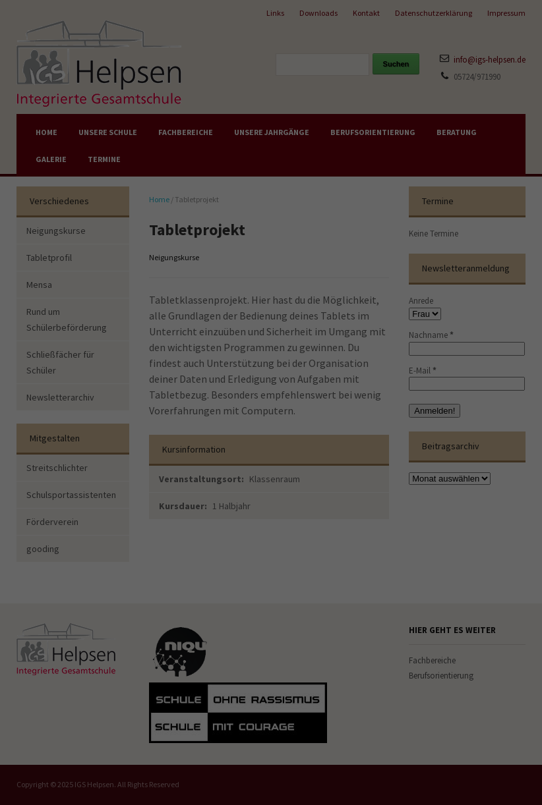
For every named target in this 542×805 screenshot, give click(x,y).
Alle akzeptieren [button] (152, 464)
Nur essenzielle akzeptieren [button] (271, 497)
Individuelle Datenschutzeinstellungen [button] (271, 530)
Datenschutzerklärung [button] (274, 558)
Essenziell (349, 260)
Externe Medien (356, 378)
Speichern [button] (390, 464)
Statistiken (351, 320)
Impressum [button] (325, 558)
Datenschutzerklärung (84, 402)
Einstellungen (107, 413)
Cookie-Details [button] (219, 558)
